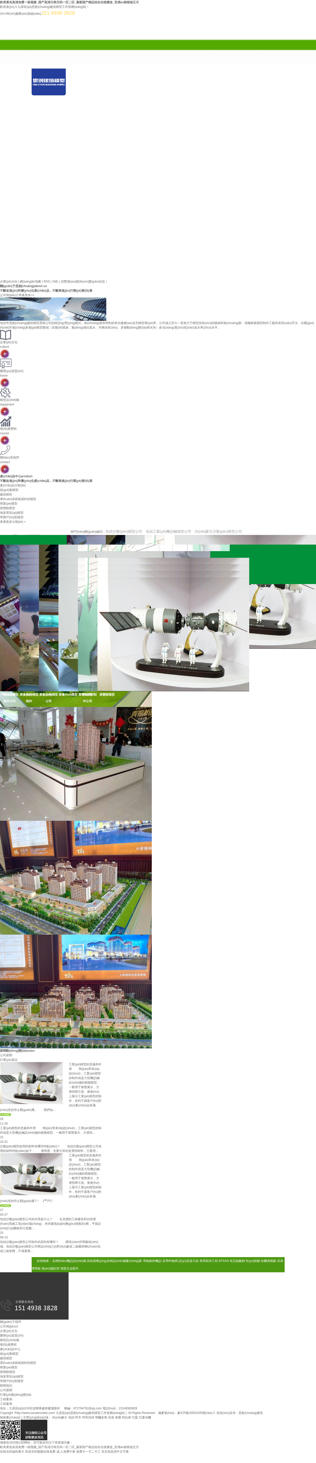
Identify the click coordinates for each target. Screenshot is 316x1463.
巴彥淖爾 (145, 1417)
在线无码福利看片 (12, 1451)
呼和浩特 (88, 1417)
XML (55, 281)
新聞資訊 (243, 97)
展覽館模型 (107, 694)
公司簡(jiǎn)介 (9, 1326)
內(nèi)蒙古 (59, 1417)
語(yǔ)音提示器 (188, 1261)
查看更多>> (26, 295)
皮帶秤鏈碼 (170, 1261)
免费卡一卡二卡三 (88, 1451)
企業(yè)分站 (8, 281)
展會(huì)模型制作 (29, 698)
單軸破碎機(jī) (152, 1261)
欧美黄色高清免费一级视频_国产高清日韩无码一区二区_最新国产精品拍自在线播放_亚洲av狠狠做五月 (69, 2)
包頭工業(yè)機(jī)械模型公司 (168, 531)
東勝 (118, 1417)
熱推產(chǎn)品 (10, 1417)
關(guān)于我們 (141, 97)
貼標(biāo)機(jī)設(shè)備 (69, 1261)
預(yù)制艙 (253, 1261)
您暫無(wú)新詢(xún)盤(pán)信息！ (84, 281)
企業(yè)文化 (8, 1331)
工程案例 (6, 1404)
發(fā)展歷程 (8, 1344)
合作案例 (107, 109)
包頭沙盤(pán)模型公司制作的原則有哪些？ (29, 1242)
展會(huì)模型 (68, 694)
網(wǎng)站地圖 (30, 281)
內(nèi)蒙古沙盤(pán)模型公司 (218, 531)
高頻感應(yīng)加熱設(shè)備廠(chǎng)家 (114, 1261)
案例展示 (57, 109)
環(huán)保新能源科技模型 (18, 1363)
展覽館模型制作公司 (87, 698)
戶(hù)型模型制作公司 (10, 698)
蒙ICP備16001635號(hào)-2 (196, 1413)
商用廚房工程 (209, 1261)
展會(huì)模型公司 (48, 698)
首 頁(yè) (91, 97)
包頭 (71, 1417)
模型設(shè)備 (9, 1340)
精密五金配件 (69, 1268)
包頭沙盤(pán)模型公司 (124, 531)
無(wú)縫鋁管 (50, 1268)
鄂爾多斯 (101, 1417)
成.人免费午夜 (65, 1451)
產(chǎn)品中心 (192, 97)
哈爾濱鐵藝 (268, 1261)
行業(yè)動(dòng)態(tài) (15, 1394)
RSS (47, 281)
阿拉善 (126, 1417)
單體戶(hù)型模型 (12, 1381)
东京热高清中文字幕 (115, 1451)
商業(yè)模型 (8, 1367)
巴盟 (135, 1417)
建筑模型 (6, 1358)
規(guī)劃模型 (9, 1354)
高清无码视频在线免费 (40, 1451)
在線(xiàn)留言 (158, 109)
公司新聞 (6, 1390)
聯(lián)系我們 (208, 109)
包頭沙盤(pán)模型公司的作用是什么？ (26, 1219)
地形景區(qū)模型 (12, 1376)
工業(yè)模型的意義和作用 (18, 1128)
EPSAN (224, 1261)
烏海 (111, 1417)
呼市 (78, 1417)
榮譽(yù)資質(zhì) (12, 1335)
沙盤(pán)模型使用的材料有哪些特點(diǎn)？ (30, 1146)
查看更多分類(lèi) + (13, 522)
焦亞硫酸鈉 (237, 1261)
